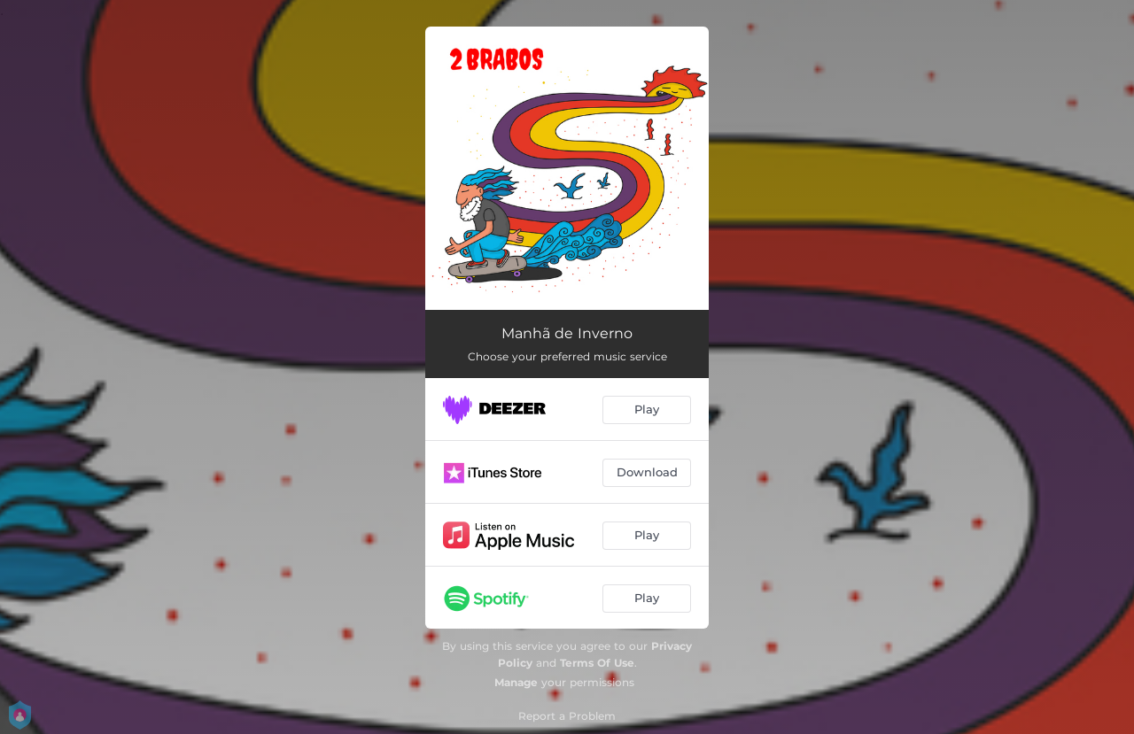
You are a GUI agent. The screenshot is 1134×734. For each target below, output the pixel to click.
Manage (516, 682)
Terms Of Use (597, 662)
